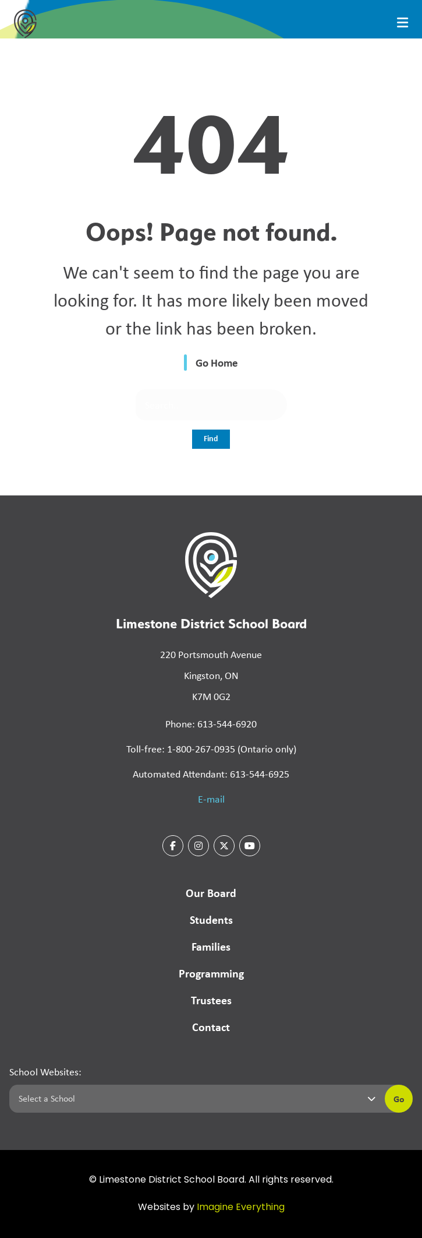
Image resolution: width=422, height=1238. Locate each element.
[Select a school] (195, 1098)
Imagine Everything (241, 1207)
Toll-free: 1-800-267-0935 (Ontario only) (211, 749)
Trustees (211, 1000)
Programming (211, 973)
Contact (211, 1027)
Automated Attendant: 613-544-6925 (211, 774)
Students (211, 919)
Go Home (217, 362)
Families (211, 946)
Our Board (211, 893)
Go (399, 1098)
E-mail (211, 799)
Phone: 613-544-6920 (211, 724)
